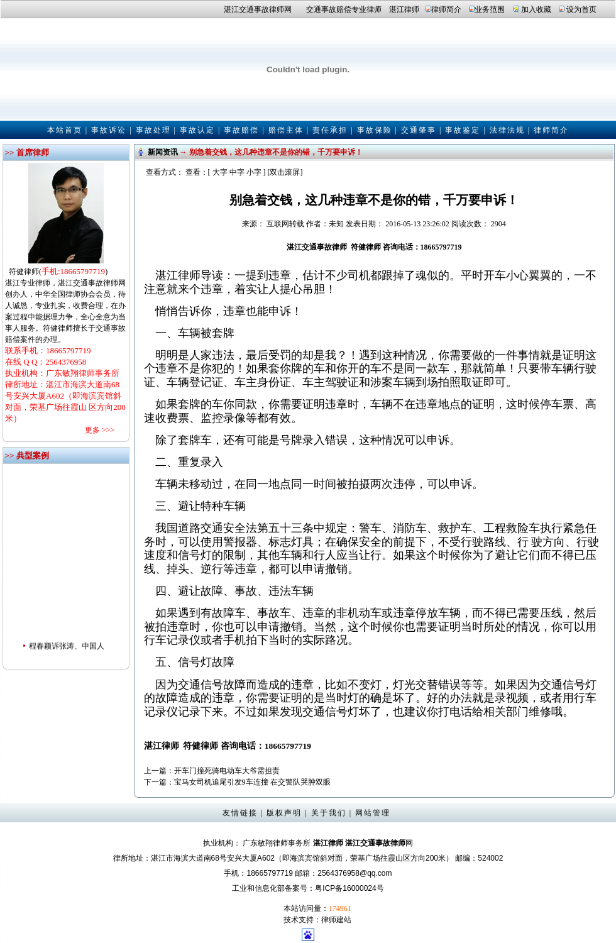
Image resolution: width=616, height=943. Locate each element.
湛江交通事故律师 (254, 9)
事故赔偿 (241, 130)
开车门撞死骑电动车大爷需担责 (227, 770)
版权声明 (284, 812)
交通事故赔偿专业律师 (344, 9)
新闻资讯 (163, 152)
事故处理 (153, 130)
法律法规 (507, 130)
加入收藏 (536, 9)
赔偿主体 (286, 130)
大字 (220, 172)
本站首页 (64, 130)
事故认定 (197, 130)
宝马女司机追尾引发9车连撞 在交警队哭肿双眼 (252, 782)
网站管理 (372, 812)
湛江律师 (404, 9)
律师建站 (336, 919)
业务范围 (490, 9)
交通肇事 (418, 130)
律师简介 (446, 9)
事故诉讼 (108, 130)
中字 (237, 172)
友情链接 (240, 812)
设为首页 (581, 9)
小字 (253, 172)
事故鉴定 (462, 130)
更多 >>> (99, 430)
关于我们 (328, 812)
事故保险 (374, 130)
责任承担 (330, 130)
